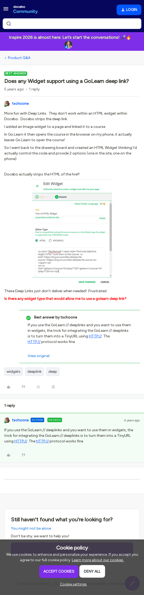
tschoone (20, 103)
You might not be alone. (31, 528)
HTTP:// (95, 336)
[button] (6, 11)
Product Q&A (19, 58)
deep (52, 371)
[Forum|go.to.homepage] (25, 10)
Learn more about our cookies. (98, 560)
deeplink (34, 371)
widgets (13, 371)
